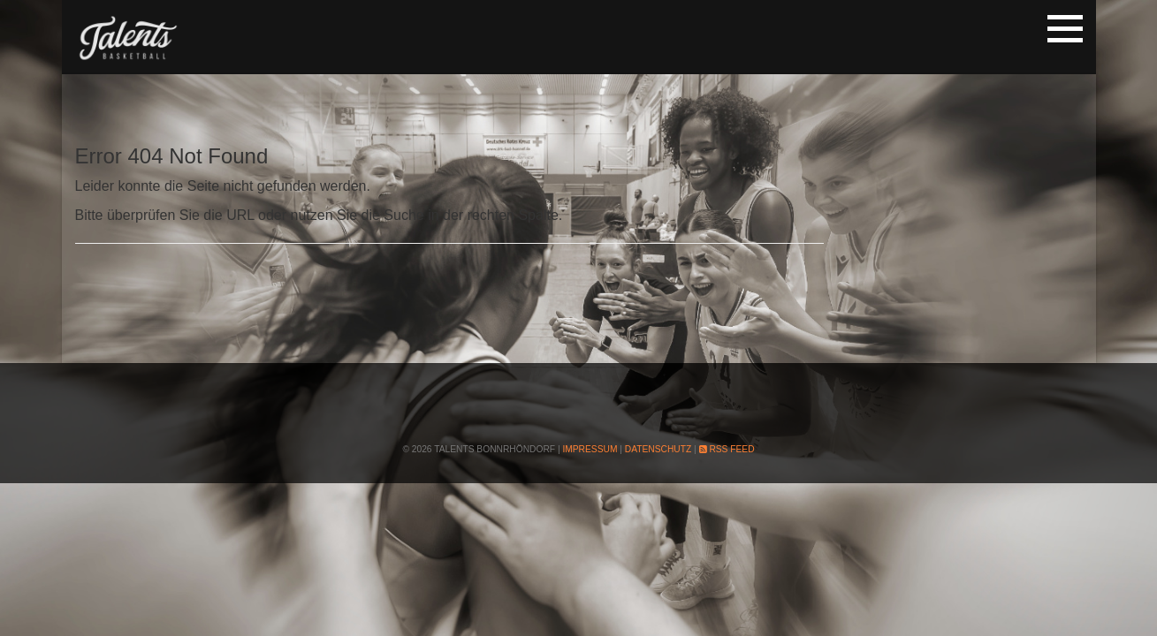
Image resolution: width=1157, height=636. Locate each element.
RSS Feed (727, 449)
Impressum (589, 449)
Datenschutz (658, 449)
